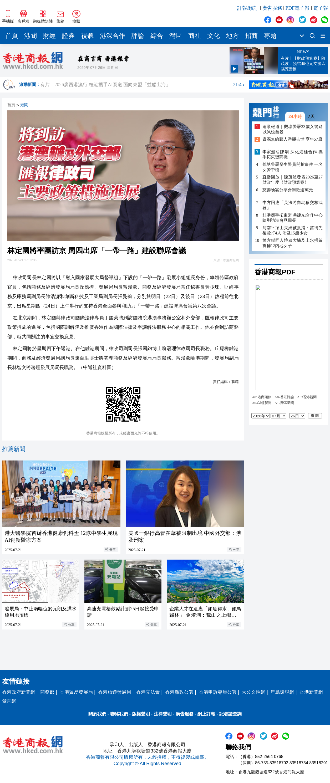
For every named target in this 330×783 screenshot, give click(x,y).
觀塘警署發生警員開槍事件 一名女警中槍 (292, 167)
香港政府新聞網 (18, 692)
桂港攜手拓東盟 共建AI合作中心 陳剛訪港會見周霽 (292, 218)
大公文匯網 (253, 692)
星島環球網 (282, 692)
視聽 (87, 35)
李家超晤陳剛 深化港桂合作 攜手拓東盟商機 (292, 154)
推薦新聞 (13, 449)
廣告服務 (272, 8)
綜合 (156, 35)
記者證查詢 (230, 714)
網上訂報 (206, 714)
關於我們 (97, 714)
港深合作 (112, 35)
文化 (213, 35)
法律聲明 (163, 714)
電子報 (320, 8)
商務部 (47, 692)
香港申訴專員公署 (218, 692)
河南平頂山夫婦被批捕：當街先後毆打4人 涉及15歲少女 (292, 230)
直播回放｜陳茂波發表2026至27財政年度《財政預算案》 (292, 180)
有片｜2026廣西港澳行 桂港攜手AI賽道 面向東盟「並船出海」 (142, 84)
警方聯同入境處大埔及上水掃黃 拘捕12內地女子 (292, 243)
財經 (49, 35)
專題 (270, 35)
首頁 (11, 35)
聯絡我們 (119, 714)
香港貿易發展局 (76, 692)
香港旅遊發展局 (114, 692)
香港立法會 (148, 692)
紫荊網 (9, 701)
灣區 (175, 35)
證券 (68, 35)
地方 (232, 35)
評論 (137, 35)
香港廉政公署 (179, 692)
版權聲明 (141, 714)
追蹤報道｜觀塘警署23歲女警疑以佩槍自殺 (292, 129)
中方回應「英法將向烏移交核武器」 (292, 205)
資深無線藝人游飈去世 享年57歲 (292, 139)
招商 (251, 35)
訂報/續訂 (247, 8)
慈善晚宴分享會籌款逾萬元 (287, 190)
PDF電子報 (298, 8)
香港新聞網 (311, 692)
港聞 (30, 35)
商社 (194, 35)
